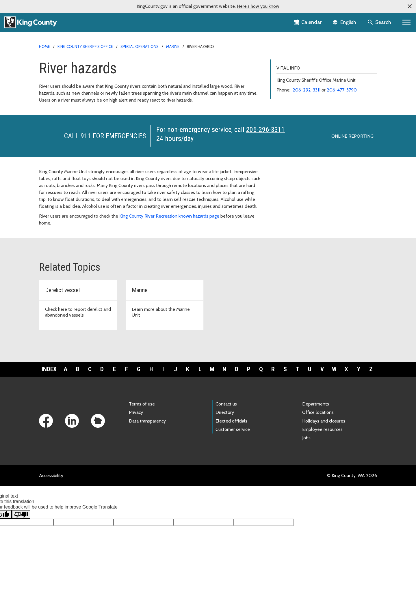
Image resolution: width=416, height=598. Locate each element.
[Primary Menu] (406, 22)
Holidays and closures (323, 421)
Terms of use (142, 404)
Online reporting (352, 136)
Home (44, 46)
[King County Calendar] (308, 22)
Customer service (233, 429)
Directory (225, 412)
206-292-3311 (306, 90)
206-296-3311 (265, 130)
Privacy (136, 412)
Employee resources (322, 429)
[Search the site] (379, 22)
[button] (409, 6)
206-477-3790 (342, 90)
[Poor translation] (21, 514)
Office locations (318, 412)
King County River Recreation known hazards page (169, 216)
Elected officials (231, 421)
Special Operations (139, 46)
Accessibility (51, 475)
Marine (172, 46)
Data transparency (147, 421)
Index (49, 369)
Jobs (306, 437)
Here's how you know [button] (258, 6)
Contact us (226, 404)
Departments (315, 404)
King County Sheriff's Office (85, 46)
